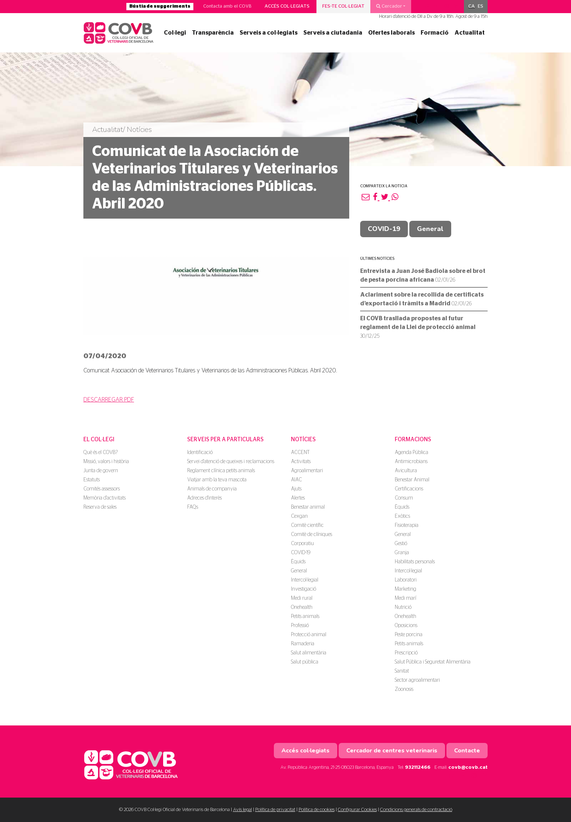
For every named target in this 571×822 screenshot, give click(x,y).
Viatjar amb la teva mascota (217, 479)
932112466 (417, 767)
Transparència (213, 33)
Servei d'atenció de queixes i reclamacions (230, 461)
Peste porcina (408, 634)
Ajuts (296, 489)
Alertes (298, 498)
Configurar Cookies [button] (357, 809)
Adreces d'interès (204, 498)
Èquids (298, 561)
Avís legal (242, 809)
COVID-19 (384, 228)
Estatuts (91, 479)
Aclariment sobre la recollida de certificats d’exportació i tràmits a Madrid (422, 299)
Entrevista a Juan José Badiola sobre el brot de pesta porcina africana (422, 275)
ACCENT (300, 452)
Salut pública (304, 662)
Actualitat (469, 33)
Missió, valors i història (106, 461)
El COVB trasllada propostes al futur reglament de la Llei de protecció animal (418, 327)
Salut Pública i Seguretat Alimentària (432, 662)
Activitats (301, 461)
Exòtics (402, 516)
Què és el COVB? (100, 452)
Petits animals (305, 616)
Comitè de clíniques (311, 534)
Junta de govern (100, 470)
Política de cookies (317, 809)
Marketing (405, 589)
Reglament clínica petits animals (221, 470)
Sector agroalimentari (417, 680)
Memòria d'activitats (104, 498)
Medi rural (301, 598)
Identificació (200, 452)
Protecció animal (308, 634)
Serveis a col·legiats (269, 33)
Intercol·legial (304, 580)
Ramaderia (302, 643)
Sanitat (402, 671)
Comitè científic (307, 525)
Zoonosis (404, 689)
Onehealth (301, 607)
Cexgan (299, 516)
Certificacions (409, 489)
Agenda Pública (411, 452)
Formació (435, 33)
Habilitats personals (415, 561)
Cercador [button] (389, 6)
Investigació (303, 589)
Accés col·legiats (287, 6)
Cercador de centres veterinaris (391, 751)
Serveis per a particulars (225, 439)
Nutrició (403, 607)
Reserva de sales (100, 507)
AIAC (296, 479)
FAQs (192, 507)
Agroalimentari (307, 470)
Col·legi (175, 33)
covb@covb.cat (468, 767)
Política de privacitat (275, 809)
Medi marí (405, 598)
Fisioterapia (406, 525)
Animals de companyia (212, 489)
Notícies (303, 439)
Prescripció (406, 652)
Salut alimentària (308, 652)
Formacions (413, 439)
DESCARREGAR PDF (108, 400)
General (430, 228)
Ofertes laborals (391, 33)
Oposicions (406, 625)
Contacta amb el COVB (227, 6)
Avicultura (406, 470)
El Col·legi (98, 439)
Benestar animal (308, 507)
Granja (402, 552)
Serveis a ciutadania (332, 33)
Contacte (467, 751)
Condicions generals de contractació (416, 809)
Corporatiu (302, 543)
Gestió (401, 543)
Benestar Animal (412, 479)
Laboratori (406, 580)
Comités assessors (101, 489)
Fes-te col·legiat (343, 6)
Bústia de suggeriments (159, 6)
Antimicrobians (411, 461)
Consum (404, 498)
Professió (300, 625)
